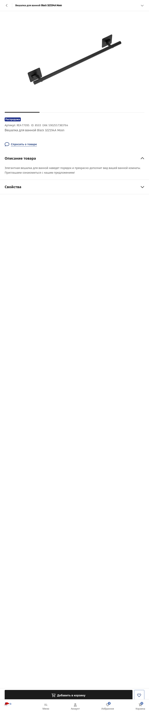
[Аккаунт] (75, 707)
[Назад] (7, 5)
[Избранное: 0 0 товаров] (107, 707)
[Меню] (45, 707)
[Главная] (12, 707)
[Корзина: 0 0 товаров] (140, 707)
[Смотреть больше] (142, 5)
